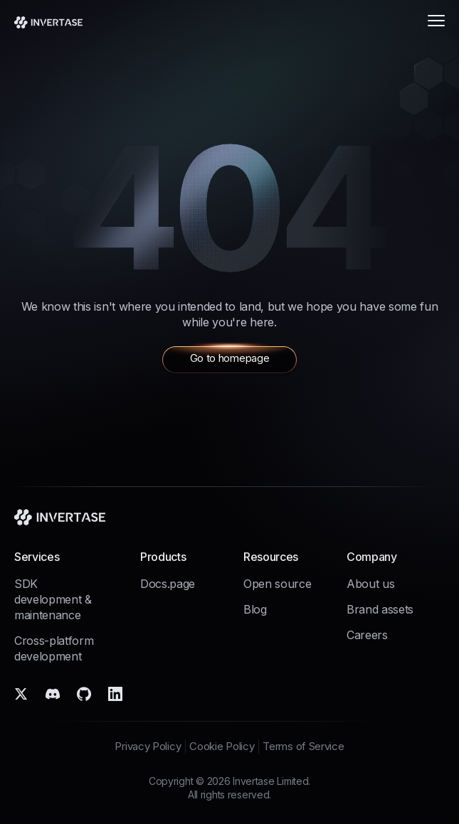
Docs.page (167, 584)
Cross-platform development (54, 648)
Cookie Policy (221, 746)
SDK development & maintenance (53, 599)
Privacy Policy (148, 746)
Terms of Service (303, 746)
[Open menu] (435, 21)
